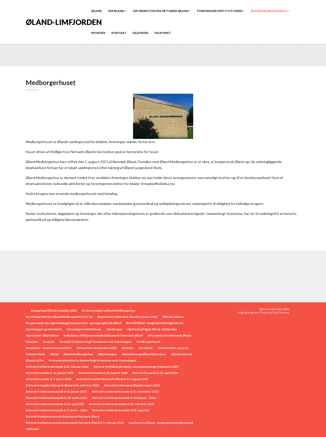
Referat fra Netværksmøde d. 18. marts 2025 (56, 398)
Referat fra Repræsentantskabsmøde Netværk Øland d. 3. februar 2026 (75, 423)
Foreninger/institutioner (221, 11)
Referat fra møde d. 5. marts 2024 (48, 379)
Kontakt (119, 33)
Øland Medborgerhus (270, 11)
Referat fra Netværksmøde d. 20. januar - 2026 (124, 398)
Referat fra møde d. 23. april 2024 (155, 373)
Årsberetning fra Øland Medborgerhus (108, 310)
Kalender (140, 33)
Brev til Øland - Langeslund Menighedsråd (154, 323)
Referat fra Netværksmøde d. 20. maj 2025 (55, 404)
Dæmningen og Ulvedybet (44, 329)
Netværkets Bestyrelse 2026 (97, 348)
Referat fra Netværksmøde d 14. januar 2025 (56, 391)
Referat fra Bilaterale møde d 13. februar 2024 (57, 366)
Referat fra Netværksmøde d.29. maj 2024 (121, 410)
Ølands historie (181, 354)
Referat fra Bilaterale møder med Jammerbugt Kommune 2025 (136, 366)
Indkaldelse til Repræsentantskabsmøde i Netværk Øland (103, 335)
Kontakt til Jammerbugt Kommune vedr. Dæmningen (96, 342)
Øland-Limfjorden (64, 21)
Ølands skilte (35, 360)
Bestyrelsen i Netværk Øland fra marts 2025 (127, 317)
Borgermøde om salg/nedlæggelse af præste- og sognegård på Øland (73, 323)
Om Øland (117, 11)
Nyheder (98, 33)
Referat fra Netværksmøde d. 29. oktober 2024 (121, 404)
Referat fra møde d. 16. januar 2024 (50, 373)
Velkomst (162, 33)
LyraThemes (281, 312)
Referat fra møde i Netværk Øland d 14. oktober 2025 (62, 385)
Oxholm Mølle (35, 354)
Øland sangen (107, 354)
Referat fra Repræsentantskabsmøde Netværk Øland (62, 416)
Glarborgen (114, 329)
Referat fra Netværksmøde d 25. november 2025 (125, 391)
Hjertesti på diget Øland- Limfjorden (152, 329)
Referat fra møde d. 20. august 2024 (103, 373)
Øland (96, 11)
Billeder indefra (173, 317)
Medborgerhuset (149, 342)
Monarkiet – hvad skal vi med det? (49, 348)
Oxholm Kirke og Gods (172, 348)
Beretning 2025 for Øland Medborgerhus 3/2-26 (59, 317)
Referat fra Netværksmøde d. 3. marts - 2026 (56, 410)
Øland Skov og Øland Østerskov (144, 354)
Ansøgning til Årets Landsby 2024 (54, 310)
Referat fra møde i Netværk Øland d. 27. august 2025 (112, 379)
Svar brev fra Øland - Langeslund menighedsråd (161, 423)
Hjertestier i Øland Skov (42, 335)
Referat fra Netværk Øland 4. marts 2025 (132, 385)
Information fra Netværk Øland (162, 11)
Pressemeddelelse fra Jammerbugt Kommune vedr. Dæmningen (92, 360)
